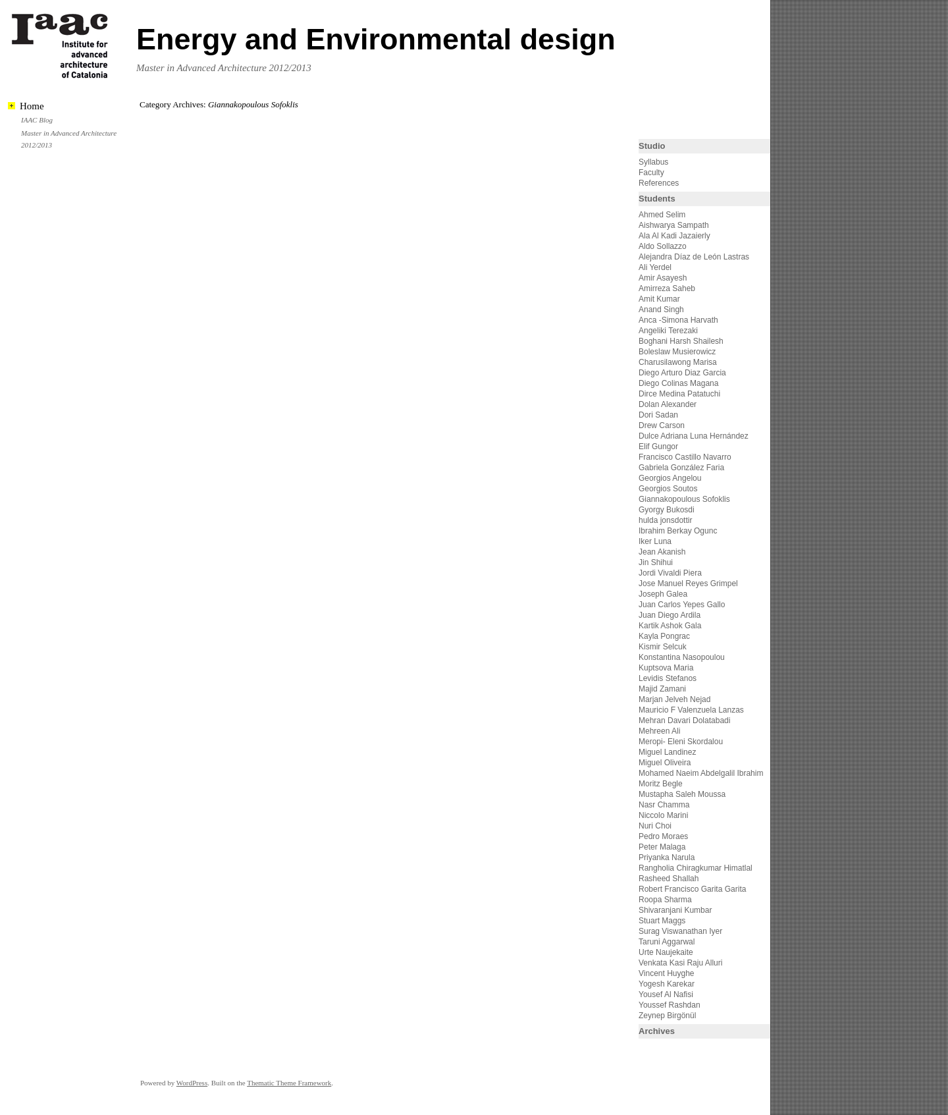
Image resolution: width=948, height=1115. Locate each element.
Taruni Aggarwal (667, 941)
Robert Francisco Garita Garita (692, 889)
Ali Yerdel (655, 267)
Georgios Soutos (668, 488)
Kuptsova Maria (666, 667)
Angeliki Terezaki (668, 330)
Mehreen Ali (659, 731)
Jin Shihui (656, 562)
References (659, 183)
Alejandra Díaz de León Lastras (694, 256)
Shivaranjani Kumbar (675, 910)
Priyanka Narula (667, 857)
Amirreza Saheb (667, 288)
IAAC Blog (37, 120)
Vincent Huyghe (667, 973)
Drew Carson (662, 425)
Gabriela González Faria (681, 467)
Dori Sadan (658, 415)
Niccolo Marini (663, 815)
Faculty (651, 172)
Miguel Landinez (667, 752)
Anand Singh (661, 309)
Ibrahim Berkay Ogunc (678, 530)
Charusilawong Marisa (678, 362)
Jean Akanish (662, 552)
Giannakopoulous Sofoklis (684, 499)
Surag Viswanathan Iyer (680, 931)
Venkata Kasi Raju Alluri (680, 962)
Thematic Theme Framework (289, 1083)
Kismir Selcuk (663, 646)
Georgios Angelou (670, 478)
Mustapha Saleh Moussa (682, 794)
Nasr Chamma (664, 804)
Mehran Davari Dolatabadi (684, 720)
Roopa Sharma (665, 899)
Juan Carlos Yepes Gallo (682, 604)
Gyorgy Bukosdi (667, 509)
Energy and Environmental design (376, 39)
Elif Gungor (658, 446)
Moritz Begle (661, 783)
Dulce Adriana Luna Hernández (694, 436)
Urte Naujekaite (666, 952)
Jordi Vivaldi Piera (670, 573)
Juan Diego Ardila (669, 615)
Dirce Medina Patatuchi (679, 393)
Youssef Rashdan (669, 1005)
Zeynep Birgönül (667, 1015)
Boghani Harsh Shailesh (681, 341)
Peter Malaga (662, 847)
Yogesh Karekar (667, 984)
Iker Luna (655, 541)
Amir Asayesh (663, 278)
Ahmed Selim (662, 214)
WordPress (191, 1083)
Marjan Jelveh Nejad (674, 699)
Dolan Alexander (668, 404)
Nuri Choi (655, 825)
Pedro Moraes (663, 836)
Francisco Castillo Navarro (685, 457)
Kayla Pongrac (664, 636)
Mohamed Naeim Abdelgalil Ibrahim (701, 773)
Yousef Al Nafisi (666, 994)
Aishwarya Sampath (674, 225)
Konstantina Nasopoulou (682, 657)
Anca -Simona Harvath (678, 320)
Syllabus (653, 162)
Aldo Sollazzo (663, 246)
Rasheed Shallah (668, 878)
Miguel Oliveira (665, 762)
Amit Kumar (659, 299)
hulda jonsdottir (665, 520)
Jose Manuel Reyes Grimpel (688, 583)
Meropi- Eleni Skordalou (681, 741)
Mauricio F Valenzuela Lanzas (691, 710)
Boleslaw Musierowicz (677, 351)
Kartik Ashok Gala (670, 625)
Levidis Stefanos (668, 678)
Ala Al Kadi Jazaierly (674, 235)
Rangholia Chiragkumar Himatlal (695, 868)
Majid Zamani (662, 688)
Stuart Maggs (662, 920)
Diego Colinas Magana (678, 383)
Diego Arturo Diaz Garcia (682, 372)
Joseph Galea (663, 594)
